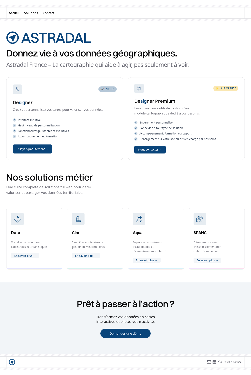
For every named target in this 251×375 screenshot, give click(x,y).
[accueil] (12, 362)
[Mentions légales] (219, 362)
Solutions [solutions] (31, 13)
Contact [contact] (48, 13)
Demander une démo (126, 333)
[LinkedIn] (214, 362)
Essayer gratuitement (32, 149)
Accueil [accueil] (14, 13)
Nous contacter (150, 149)
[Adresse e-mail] (208, 362)
